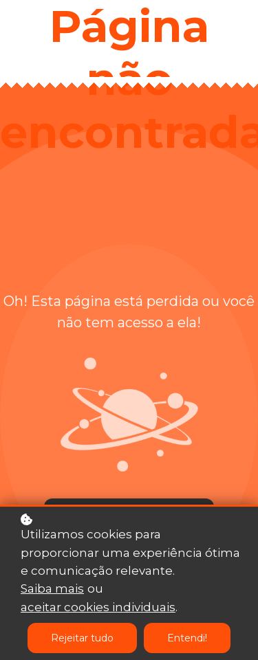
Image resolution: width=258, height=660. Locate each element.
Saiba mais (52, 589)
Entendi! (187, 638)
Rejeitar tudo (82, 638)
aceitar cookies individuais (98, 608)
